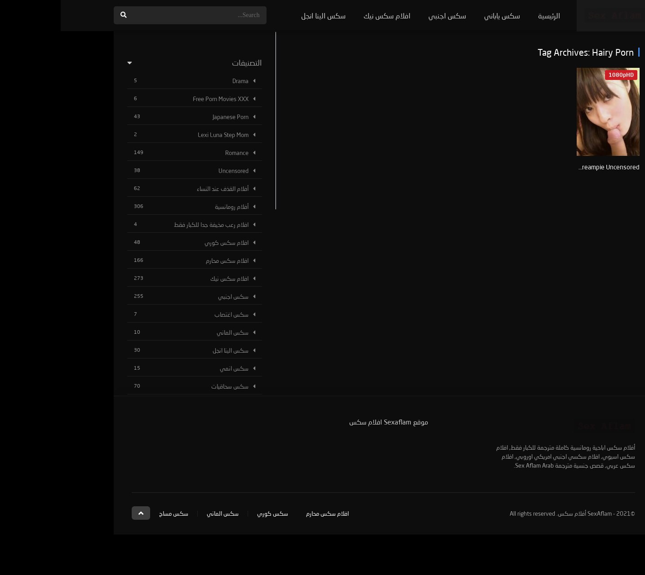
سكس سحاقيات (169, 386)
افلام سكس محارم (166, 260)
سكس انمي (173, 368)
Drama (180, 80)
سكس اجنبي (386, 15)
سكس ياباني (441, 15)
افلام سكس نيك (326, 15)
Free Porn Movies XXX (160, 98)
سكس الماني (172, 332)
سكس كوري (211, 513)
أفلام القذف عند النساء (162, 188)
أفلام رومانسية (171, 206)
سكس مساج (113, 513)
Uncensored (173, 170)
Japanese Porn (170, 116)
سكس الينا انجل (262, 15)
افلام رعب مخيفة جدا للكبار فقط (150, 224)
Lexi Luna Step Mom (162, 134)
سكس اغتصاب (171, 314)
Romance (176, 152)
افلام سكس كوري (166, 242)
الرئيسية (488, 15)
